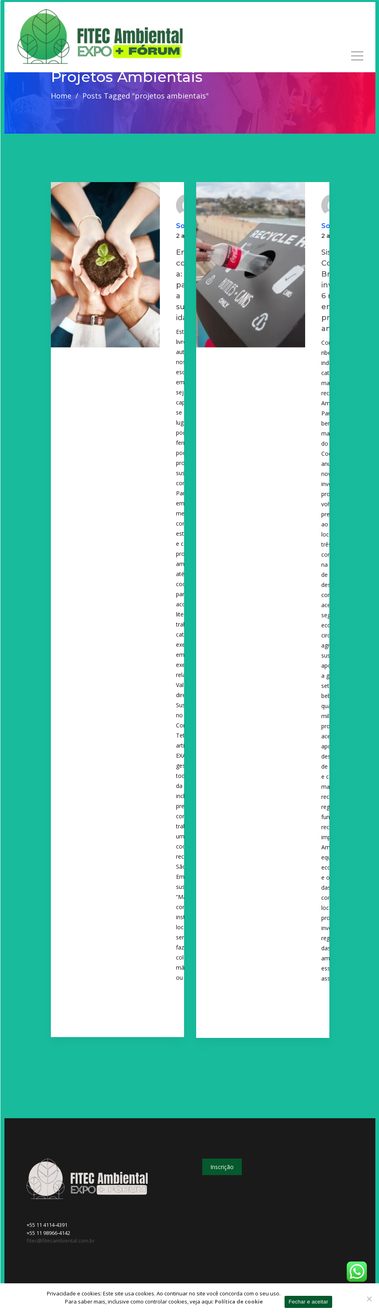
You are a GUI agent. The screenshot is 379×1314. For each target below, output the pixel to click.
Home (61, 96)
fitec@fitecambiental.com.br (61, 1240)
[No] (369, 1299)
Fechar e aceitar (308, 1302)
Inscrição (222, 1167)
